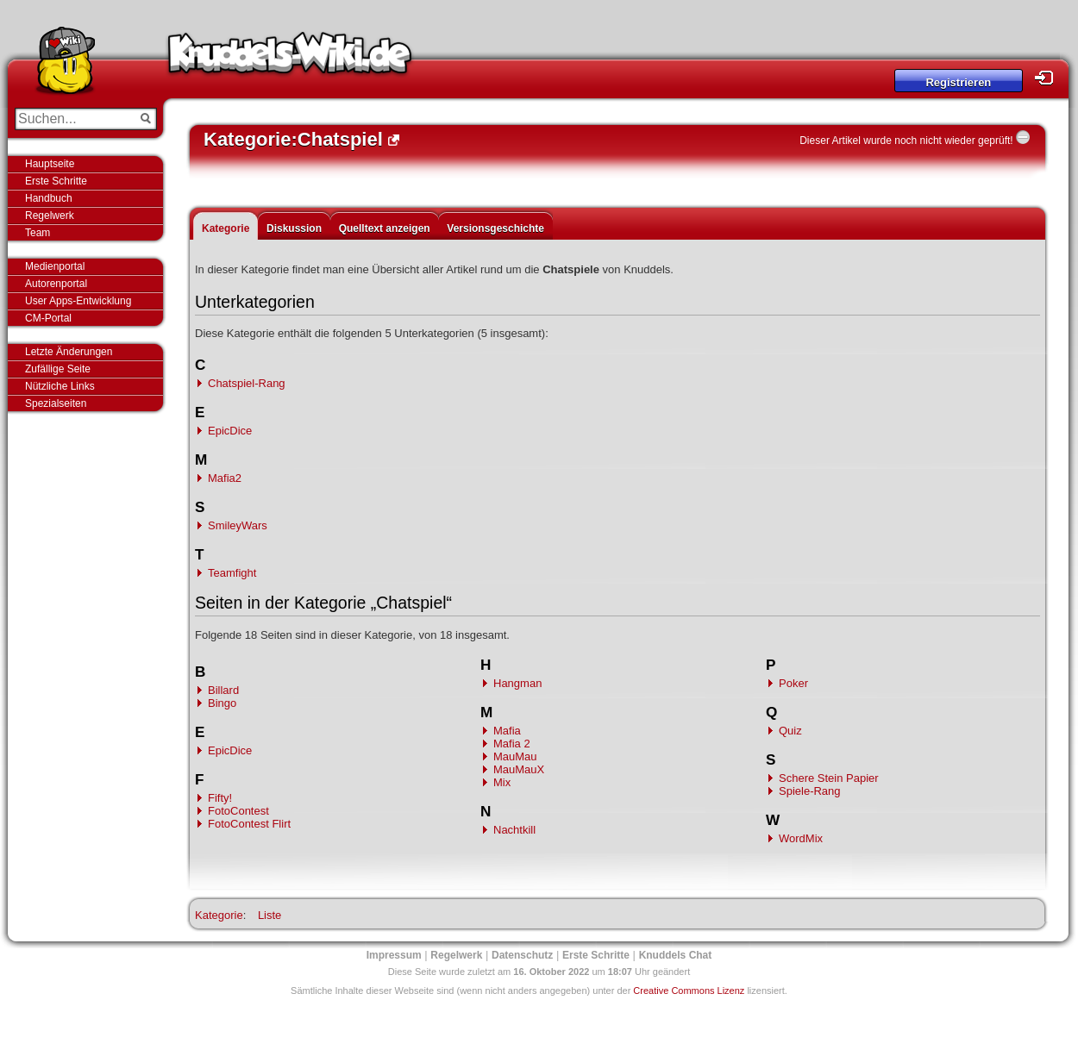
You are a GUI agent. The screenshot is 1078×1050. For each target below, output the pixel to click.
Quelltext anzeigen (384, 228)
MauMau (515, 756)
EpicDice (230, 430)
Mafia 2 (511, 743)
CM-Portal (48, 318)
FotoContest (238, 810)
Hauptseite (49, 164)
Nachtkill (514, 829)
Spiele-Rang (810, 790)
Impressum (394, 955)
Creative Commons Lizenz (688, 990)
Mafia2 (224, 478)
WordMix (801, 838)
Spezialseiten (55, 403)
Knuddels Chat (675, 955)
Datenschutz (522, 955)
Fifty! (220, 797)
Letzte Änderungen (68, 352)
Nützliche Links (60, 386)
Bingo (222, 703)
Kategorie (225, 228)
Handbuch (48, 198)
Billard (223, 690)
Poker (793, 683)
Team (37, 233)
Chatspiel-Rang (246, 383)
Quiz (790, 730)
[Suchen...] (74, 119)
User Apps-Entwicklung (78, 301)
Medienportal (55, 266)
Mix (502, 782)
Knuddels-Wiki (290, 58)
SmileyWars (237, 525)
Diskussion (294, 228)
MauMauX (518, 769)
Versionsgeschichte (495, 228)
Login (1048, 78)
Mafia (507, 730)
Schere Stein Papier (829, 778)
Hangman (517, 683)
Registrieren (958, 82)
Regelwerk (49, 215)
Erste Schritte (56, 181)
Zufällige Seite (58, 369)
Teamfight (232, 572)
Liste (269, 915)
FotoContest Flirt (249, 823)
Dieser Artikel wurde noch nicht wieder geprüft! (905, 140)
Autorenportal (56, 284)
